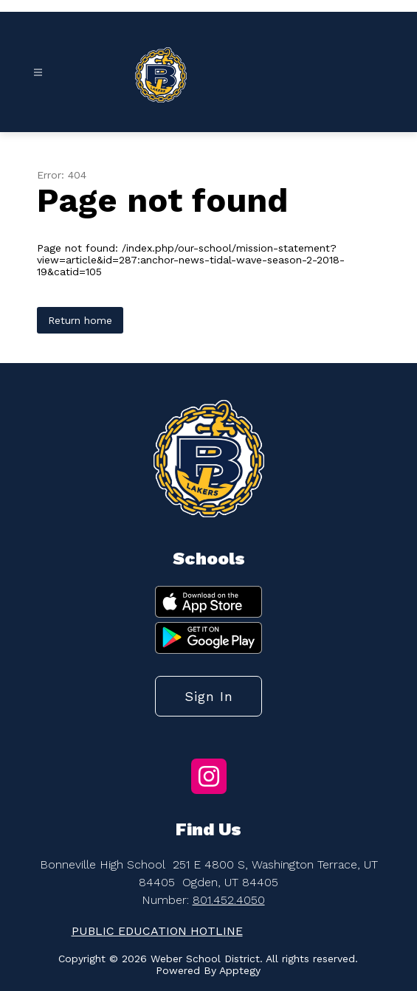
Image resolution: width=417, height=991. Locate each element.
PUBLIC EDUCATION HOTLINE (157, 931)
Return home (80, 320)
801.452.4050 (229, 900)
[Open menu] (38, 72)
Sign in (209, 696)
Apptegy (240, 970)
